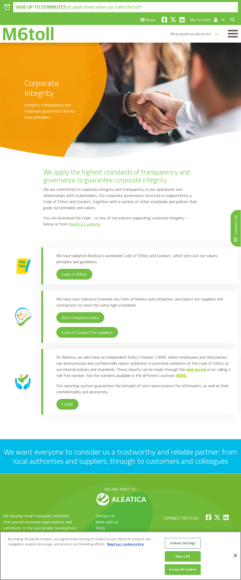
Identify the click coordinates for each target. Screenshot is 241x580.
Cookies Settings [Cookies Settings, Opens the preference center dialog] (183, 543)
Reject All (183, 556)
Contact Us (105, 516)
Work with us (107, 522)
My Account (204, 20)
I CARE (67, 404)
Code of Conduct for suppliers (87, 333)
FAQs (100, 528)
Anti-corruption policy (80, 318)
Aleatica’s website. (85, 224)
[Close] (235, 555)
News (148, 20)
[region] (120, 556)
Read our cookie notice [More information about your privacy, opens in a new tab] (125, 544)
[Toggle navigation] (233, 34)
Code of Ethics (74, 274)
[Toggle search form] (230, 19)
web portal (196, 370)
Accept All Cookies (182, 569)
